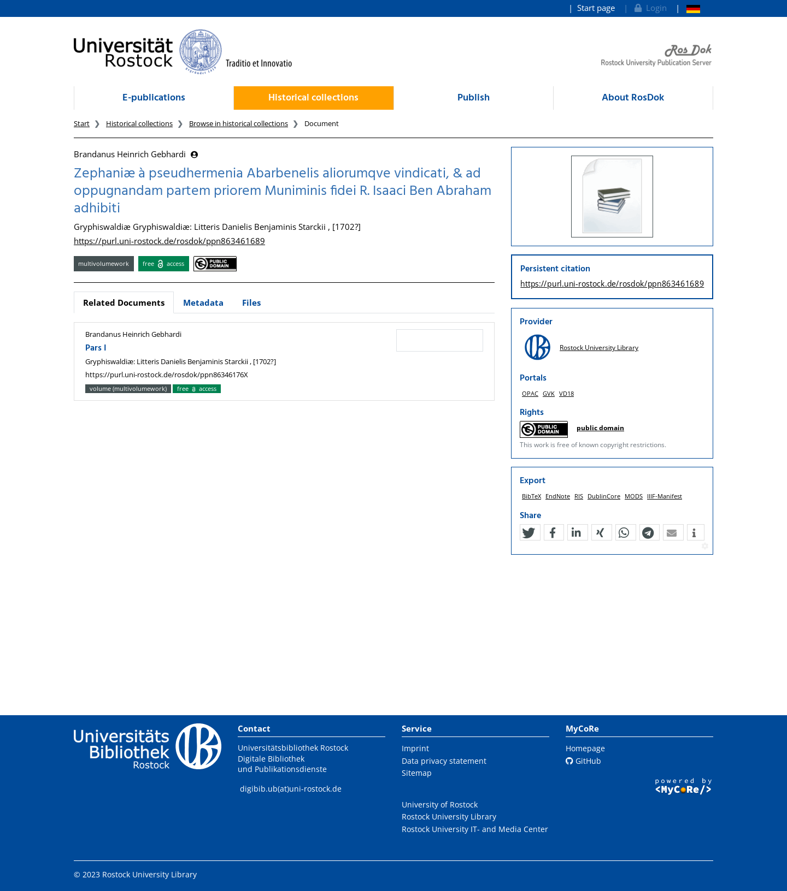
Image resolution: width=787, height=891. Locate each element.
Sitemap (417, 773)
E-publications (153, 98)
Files (251, 302)
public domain (600, 427)
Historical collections (313, 98)
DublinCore (604, 496)
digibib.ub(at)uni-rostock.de (291, 788)
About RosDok (633, 98)
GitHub (583, 761)
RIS (578, 496)
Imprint (415, 748)
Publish (473, 98)
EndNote (557, 496)
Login (649, 7)
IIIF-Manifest (664, 496)
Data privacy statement (444, 761)
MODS (634, 496)
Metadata (203, 302)
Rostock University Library (599, 347)
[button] (528, 533)
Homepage (585, 748)
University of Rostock (440, 804)
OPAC (530, 393)
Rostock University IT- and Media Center (475, 829)
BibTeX (531, 496)
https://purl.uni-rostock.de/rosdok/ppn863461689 (169, 240)
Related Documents (124, 302)
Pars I (96, 348)
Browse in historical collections (238, 123)
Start (82, 123)
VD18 (566, 393)
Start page (596, 7)
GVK (549, 393)
